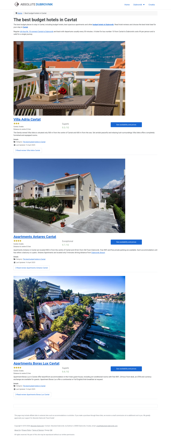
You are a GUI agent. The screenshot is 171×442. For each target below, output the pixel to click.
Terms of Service (38, 430)
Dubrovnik (137, 5)
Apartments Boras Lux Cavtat (36, 363)
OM (51, 430)
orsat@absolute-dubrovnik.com (107, 426)
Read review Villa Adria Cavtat (27, 150)
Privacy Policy (26, 430)
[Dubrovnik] (143, 4)
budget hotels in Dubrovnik (103, 25)
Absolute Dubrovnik (37, 426)
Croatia (152, 5)
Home (127, 5)
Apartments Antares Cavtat (35, 237)
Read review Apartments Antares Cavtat (31, 268)
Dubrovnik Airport (98, 253)
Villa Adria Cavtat (27, 119)
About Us (17, 430)
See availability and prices (126, 125)
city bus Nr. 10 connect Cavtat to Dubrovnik (36, 32)
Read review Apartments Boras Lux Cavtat (32, 395)
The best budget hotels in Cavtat (34, 142)
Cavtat (25, 27)
